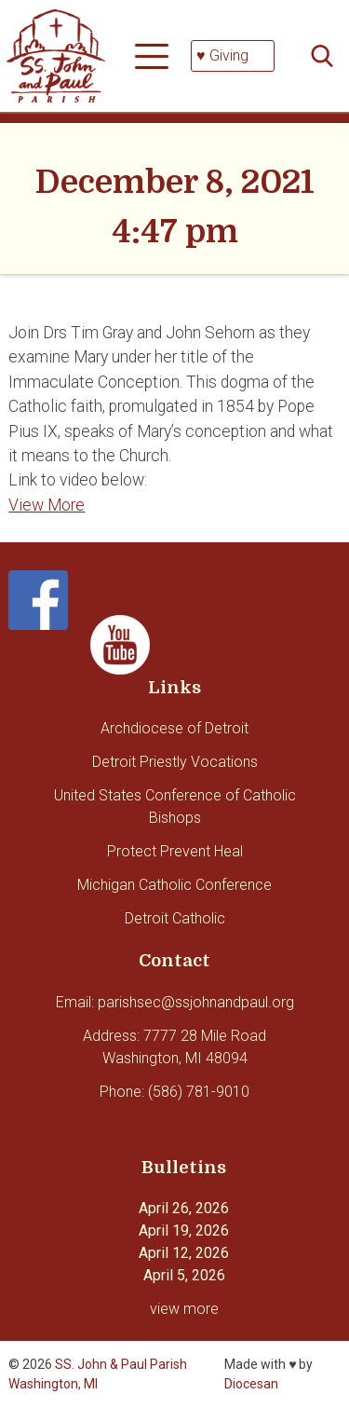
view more (184, 1309)
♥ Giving (222, 55)
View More (46, 505)
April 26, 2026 (184, 1208)
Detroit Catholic (175, 918)
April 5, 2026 (184, 1275)
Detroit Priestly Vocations (175, 762)
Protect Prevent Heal (175, 851)
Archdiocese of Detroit (174, 728)
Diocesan (251, 1383)
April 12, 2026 (184, 1253)
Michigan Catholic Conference (174, 885)
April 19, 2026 (184, 1230)
